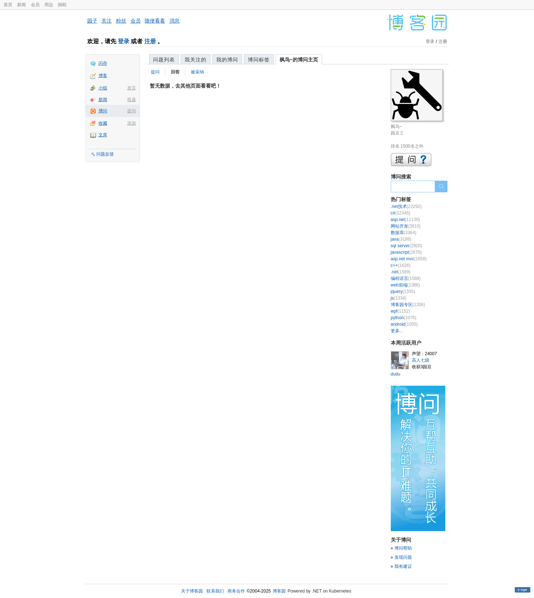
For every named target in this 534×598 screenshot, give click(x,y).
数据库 (404, 232)
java (401, 239)
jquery (403, 291)
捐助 (62, 4)
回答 (175, 72)
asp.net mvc (409, 258)
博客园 (279, 591)
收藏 (103, 123)
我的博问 (227, 60)
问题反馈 (105, 154)
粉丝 (121, 21)
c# (400, 213)
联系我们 (215, 591)
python (404, 317)
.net (401, 271)
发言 (131, 88)
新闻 (21, 4)
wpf (400, 311)
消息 (174, 21)
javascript (406, 252)
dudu (396, 374)
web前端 (405, 285)
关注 (106, 21)
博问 (103, 110)
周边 (48, 4)
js (398, 298)
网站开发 (406, 226)
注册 (150, 41)
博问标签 (259, 60)
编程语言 (406, 278)
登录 (123, 41)
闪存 (103, 63)
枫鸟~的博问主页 (299, 60)
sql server (406, 245)
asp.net (405, 219)
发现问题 (403, 557)
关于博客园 (192, 591)
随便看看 (155, 21)
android (404, 324)
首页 (8, 4)
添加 (131, 123)
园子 (92, 21)
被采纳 (197, 72)
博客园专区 (408, 304)
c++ (401, 265)
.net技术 (406, 206)
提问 (131, 110)
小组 (103, 88)
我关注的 (195, 60)
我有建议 (403, 566)
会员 (35, 4)
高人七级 (420, 360)
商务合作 (236, 591)
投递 (131, 99)
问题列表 (164, 60)
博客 (103, 75)
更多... (397, 330)
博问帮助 (403, 548)
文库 (103, 134)
